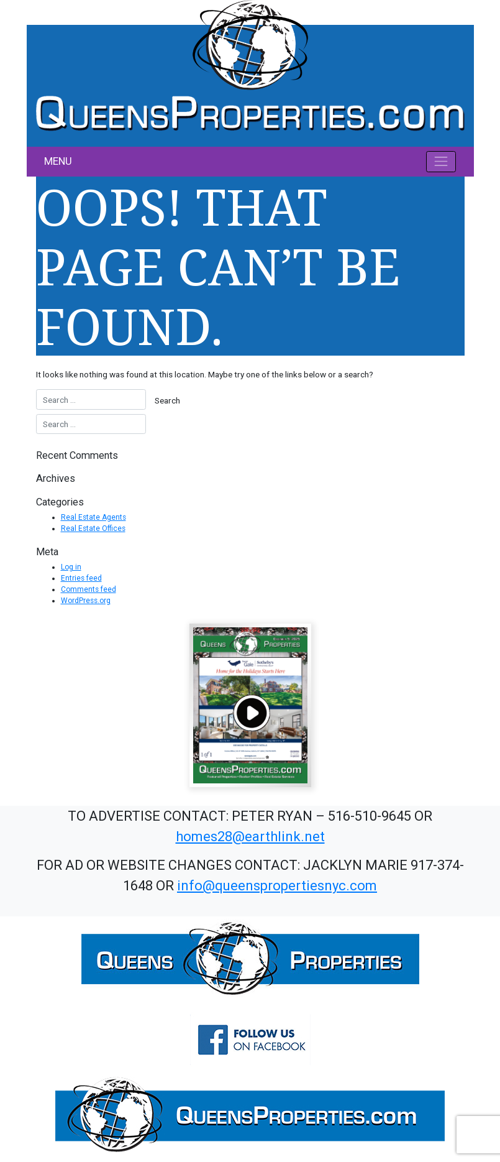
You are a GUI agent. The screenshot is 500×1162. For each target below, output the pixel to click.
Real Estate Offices (93, 528)
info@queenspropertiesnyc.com (277, 885)
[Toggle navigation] (441, 161)
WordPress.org (86, 600)
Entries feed (81, 578)
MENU (58, 161)
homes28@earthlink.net (250, 836)
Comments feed (88, 589)
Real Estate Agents (93, 517)
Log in (71, 567)
